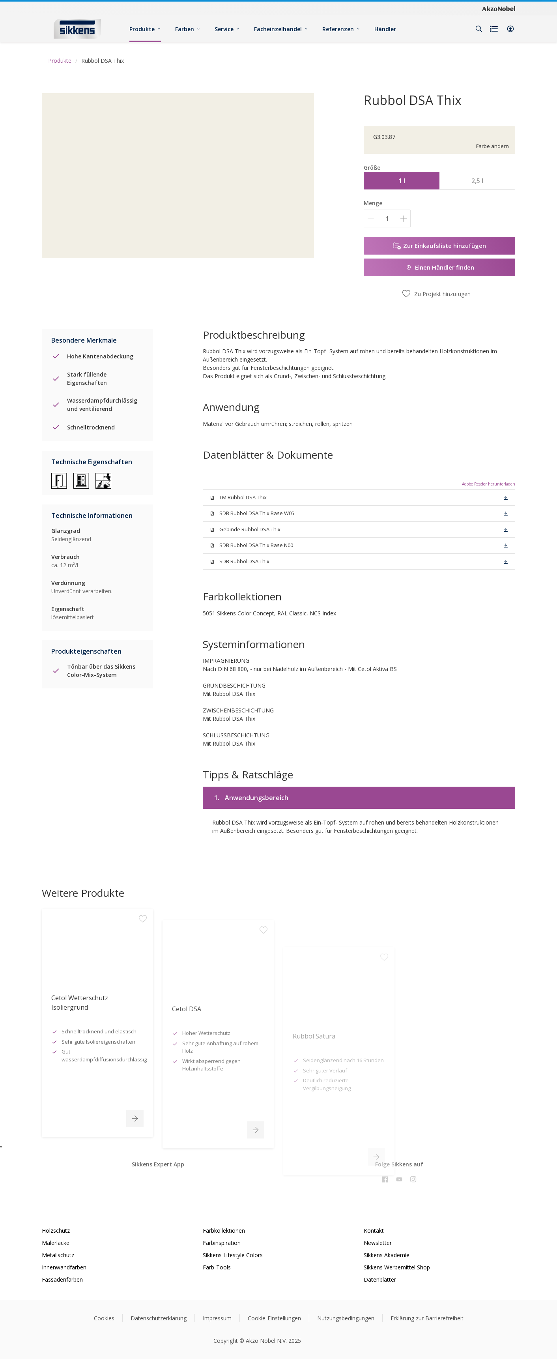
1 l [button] (401, 180)
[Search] (479, 29)
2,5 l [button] (477, 180)
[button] (510, 29)
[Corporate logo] (498, 8)
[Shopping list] (494, 29)
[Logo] (77, 28)
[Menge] (387, 218)
